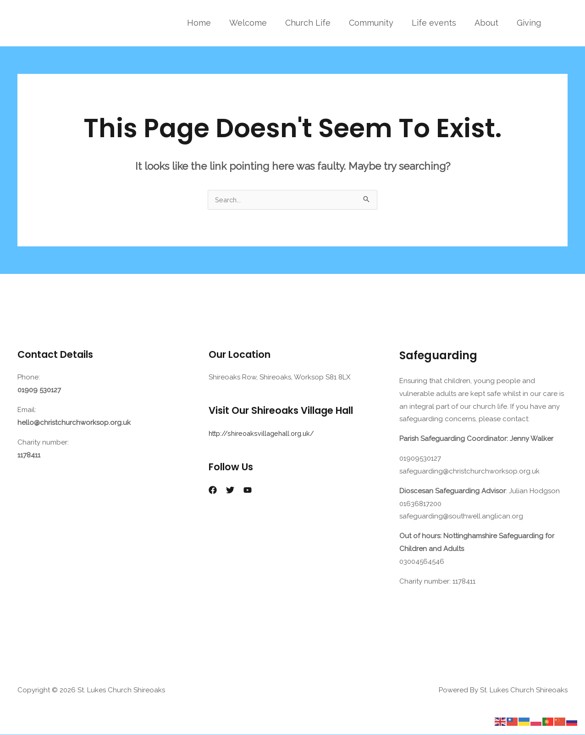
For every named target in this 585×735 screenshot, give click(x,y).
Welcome (258, 23)
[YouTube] (247, 490)
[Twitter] (230, 490)
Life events (438, 23)
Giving (530, 23)
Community (377, 23)
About (489, 23)
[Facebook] (213, 490)
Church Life (316, 23)
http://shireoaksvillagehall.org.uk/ (264, 434)
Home (211, 23)
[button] (563, 23)
